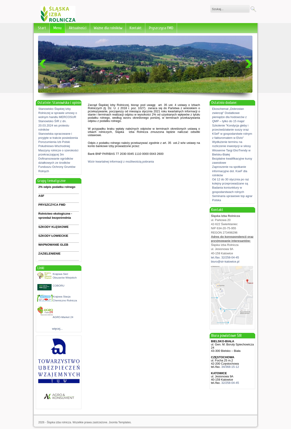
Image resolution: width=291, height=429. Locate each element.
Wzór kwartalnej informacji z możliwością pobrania (121, 161)
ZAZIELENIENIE (49, 253)
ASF (41, 195)
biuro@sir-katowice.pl (225, 261)
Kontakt (136, 28)
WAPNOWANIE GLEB (53, 244)
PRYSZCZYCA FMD (51, 204)
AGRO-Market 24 (63, 317)
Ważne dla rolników (108, 28)
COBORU (58, 285)
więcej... (57, 328)
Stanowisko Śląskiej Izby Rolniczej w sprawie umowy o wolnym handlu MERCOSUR (57, 113)
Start (42, 28)
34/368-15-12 (230, 366)
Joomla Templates (120, 422)
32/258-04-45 (230, 382)
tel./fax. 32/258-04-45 (225, 257)
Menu (57, 28)
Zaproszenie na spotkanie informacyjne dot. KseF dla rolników (229, 171)
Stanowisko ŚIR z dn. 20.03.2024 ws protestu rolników (53, 125)
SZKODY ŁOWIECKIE (53, 235)
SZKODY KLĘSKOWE (53, 227)
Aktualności (77, 28)
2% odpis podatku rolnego (56, 187)
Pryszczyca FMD (161, 28)
